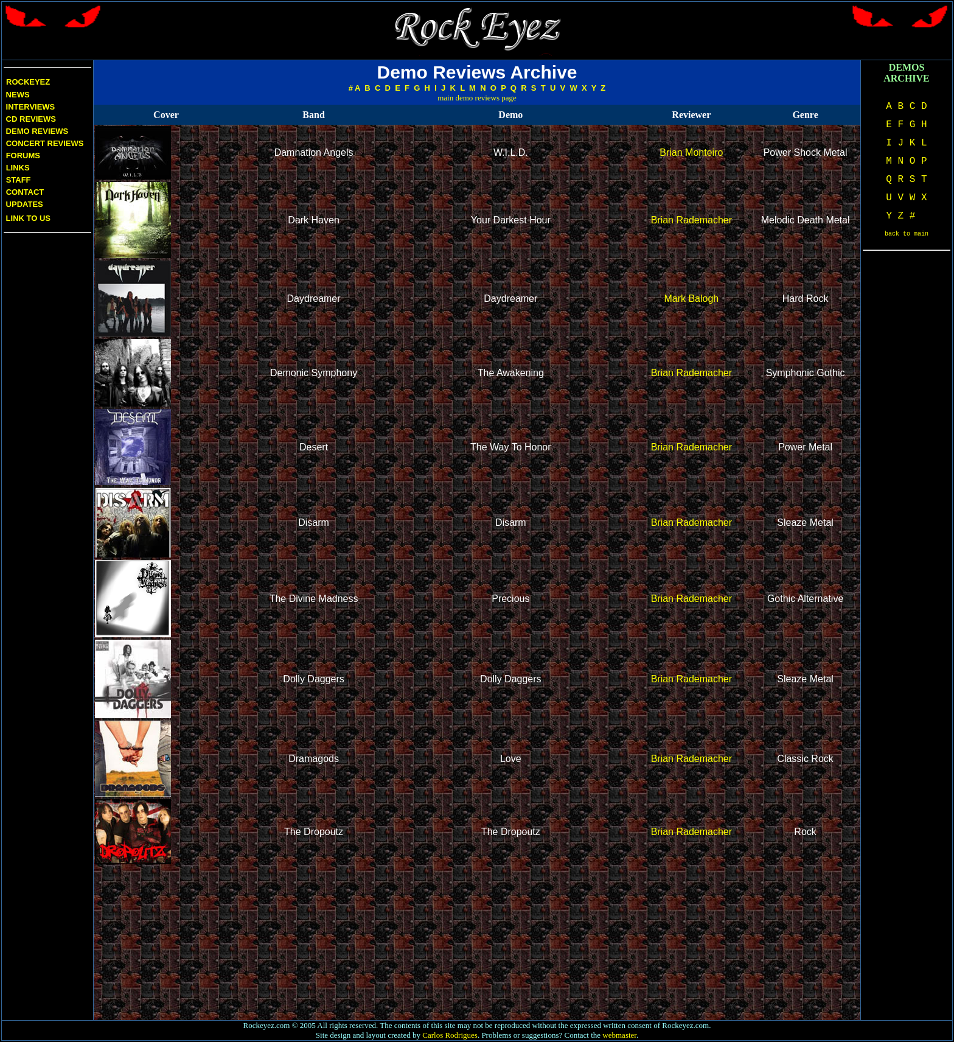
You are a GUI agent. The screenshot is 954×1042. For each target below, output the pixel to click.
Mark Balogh (691, 298)
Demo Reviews (36, 131)
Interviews (29, 106)
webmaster (619, 1035)
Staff (18, 179)
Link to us (27, 218)
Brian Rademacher (691, 220)
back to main (906, 234)
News (17, 94)
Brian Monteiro (691, 152)
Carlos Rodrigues (450, 1035)
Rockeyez (28, 81)
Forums (23, 155)
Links (18, 167)
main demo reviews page (477, 97)
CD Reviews (30, 119)
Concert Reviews (45, 143)
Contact (25, 192)
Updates (23, 204)
